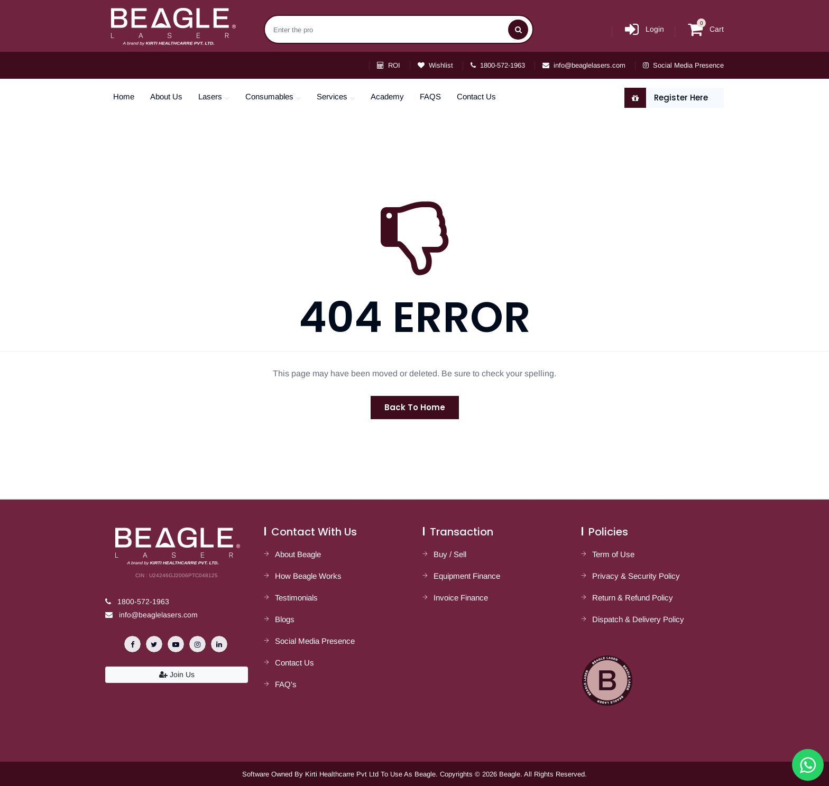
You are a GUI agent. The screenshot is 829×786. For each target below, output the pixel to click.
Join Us (177, 674)
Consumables (269, 96)
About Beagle (298, 554)
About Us (166, 96)
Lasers (210, 96)
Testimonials (296, 597)
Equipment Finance (467, 575)
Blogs (284, 619)
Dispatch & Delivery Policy (638, 619)
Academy (387, 96)
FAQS (430, 96)
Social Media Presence (683, 65)
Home (123, 96)
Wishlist (435, 65)
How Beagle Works (308, 575)
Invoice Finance (461, 597)
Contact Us (476, 96)
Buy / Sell (450, 554)
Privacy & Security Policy (636, 575)
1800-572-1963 (498, 65)
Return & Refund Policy (632, 597)
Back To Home (414, 407)
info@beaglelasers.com (583, 65)
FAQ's (286, 684)
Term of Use (613, 554)
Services (332, 96)
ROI (388, 65)
